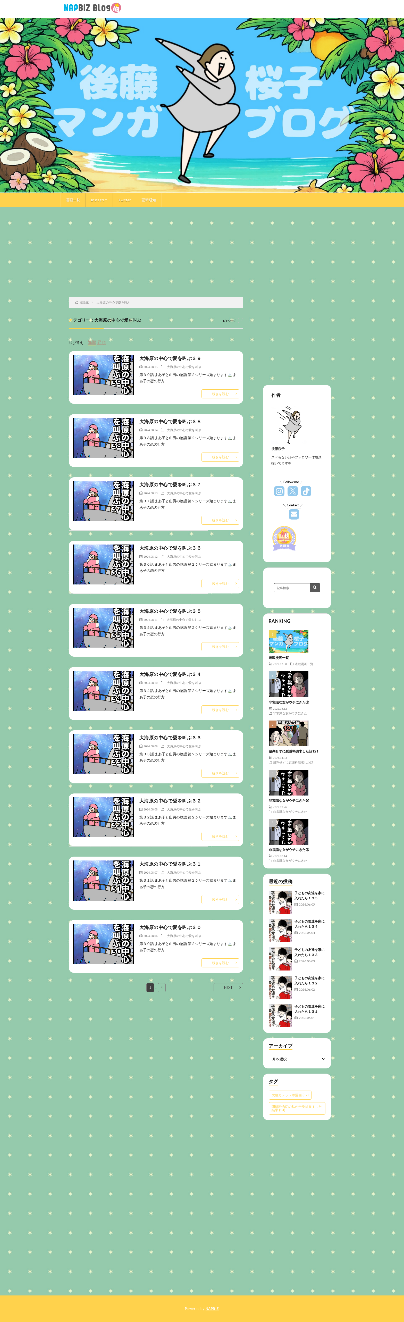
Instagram (99, 200)
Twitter (124, 200)
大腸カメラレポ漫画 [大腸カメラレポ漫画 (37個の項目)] (290, 1095)
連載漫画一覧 (279, 658)
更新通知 (148, 200)
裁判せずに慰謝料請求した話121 (293, 751)
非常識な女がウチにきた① (289, 702)
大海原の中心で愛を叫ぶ (184, 366)
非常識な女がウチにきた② (289, 850)
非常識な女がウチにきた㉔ (289, 800)
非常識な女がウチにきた (290, 713)
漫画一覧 (73, 200)
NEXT (228, 987)
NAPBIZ (212, 1309)
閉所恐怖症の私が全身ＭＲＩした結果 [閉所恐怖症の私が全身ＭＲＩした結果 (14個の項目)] (297, 1108)
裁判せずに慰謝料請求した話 (293, 762)
